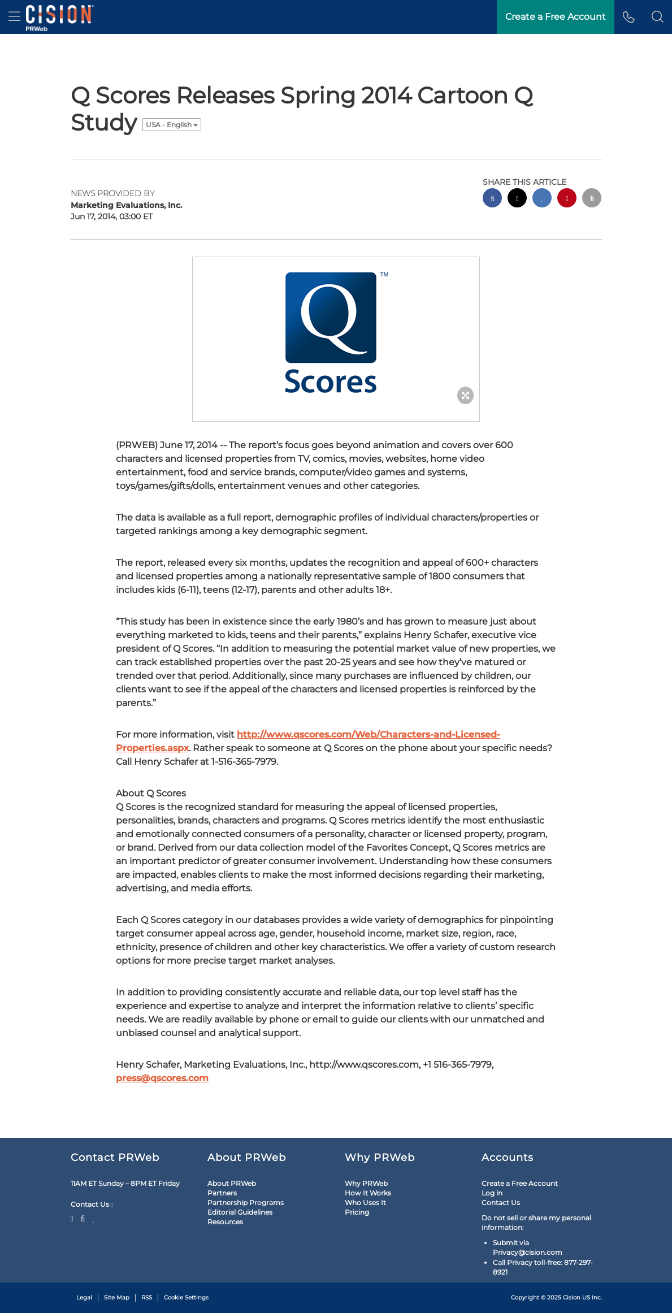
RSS (146, 1297)
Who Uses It (365, 1202)
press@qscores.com (162, 1078)
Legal (84, 1297)
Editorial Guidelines (239, 1212)
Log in (492, 1193)
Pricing (357, 1212)
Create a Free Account (520, 1183)
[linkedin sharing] (542, 199)
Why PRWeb (366, 1183)
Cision (571, 1297)
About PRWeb (231, 1183)
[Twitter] (73, 1217)
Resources (225, 1221)
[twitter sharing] (517, 199)
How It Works (368, 1193)
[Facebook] (83, 1217)
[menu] (14, 17)
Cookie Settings (186, 1297)
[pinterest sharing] (566, 199)
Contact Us (92, 1204)
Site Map (116, 1297)
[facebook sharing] (492, 199)
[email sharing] (591, 199)
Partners (222, 1193)
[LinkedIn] (93, 1217)
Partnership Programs (245, 1202)
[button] (657, 17)
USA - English (172, 124)
